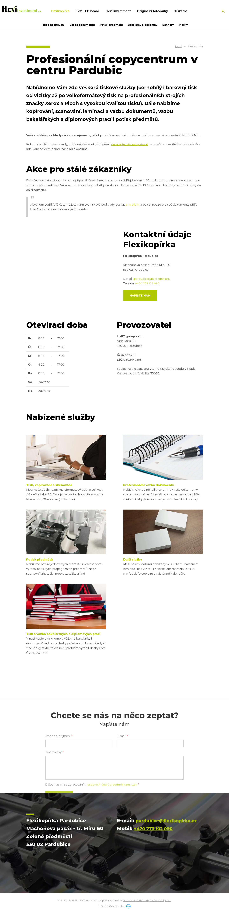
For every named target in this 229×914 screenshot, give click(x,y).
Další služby (132, 560)
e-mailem (133, 204)
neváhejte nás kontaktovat (130, 144)
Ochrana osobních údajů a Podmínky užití (147, 901)
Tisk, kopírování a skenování (49, 485)
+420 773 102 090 (147, 283)
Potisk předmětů (39, 560)
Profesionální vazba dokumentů (148, 485)
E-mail (122, 792)
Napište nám (140, 295)
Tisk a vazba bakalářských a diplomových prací (63, 635)
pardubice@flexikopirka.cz (153, 278)
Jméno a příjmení (59, 792)
